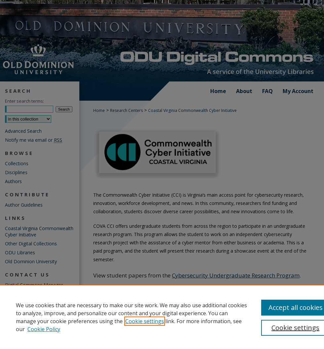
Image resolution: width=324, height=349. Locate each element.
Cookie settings (144, 321)
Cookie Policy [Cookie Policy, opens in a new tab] (43, 329)
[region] (162, 317)
